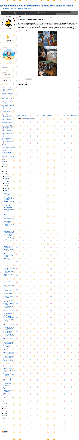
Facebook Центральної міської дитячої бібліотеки (7, 103)
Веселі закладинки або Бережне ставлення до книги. (9, 339)
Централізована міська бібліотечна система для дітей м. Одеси (36, 5)
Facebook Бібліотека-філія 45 (7, 139)
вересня (6, 179)
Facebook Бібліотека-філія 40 (7, 136)
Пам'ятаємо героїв (7, 393)
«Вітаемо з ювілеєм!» (8, 387)
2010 (4, 415)
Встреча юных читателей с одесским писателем (9, 325)
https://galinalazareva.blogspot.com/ (8, 150)
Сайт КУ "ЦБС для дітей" (7, 87)
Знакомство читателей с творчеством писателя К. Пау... (9, 343)
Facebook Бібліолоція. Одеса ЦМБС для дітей (7, 101)
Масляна (6, 287)
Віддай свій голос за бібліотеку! (8, 13)
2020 (4, 169)
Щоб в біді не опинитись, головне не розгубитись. (9, 250)
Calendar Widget (4, 84)
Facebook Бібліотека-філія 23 (7, 124)
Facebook (6, 69)
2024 (4, 162)
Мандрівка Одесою (8, 293)
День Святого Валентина (9, 309)
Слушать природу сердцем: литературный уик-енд (9, 335)
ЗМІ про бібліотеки (66, 12)
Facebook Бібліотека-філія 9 (7, 113)
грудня (6, 174)
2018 (4, 173)
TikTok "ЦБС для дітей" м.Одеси (8, 146)
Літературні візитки (8, 383)
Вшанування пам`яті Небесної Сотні (8, 259)
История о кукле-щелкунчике (7, 350)
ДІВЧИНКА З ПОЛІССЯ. (9, 201)
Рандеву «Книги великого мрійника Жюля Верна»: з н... (9, 353)
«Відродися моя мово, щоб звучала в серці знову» (9, 232)
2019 (4, 171)
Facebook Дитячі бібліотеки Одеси (8, 98)
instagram (4, 144)
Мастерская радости (8, 313)
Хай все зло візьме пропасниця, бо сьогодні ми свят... (9, 282)
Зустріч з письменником (8, 288)
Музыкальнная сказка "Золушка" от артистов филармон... (9, 198)
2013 (4, 410)
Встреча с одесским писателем (8, 391)
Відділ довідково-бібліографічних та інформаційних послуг (8, 96)
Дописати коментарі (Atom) (29, 118)
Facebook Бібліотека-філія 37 (7, 131)
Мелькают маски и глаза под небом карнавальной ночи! (9, 366)
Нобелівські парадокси (8, 253)
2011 (4, 413)
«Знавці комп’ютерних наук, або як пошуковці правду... (9, 299)
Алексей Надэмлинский (6, 152)
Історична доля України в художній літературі (9, 377)
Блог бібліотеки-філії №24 (7, 125)
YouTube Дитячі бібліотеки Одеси (8, 147)
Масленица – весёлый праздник (8, 322)
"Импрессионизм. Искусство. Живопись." (9, 229)
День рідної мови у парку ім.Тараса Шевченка (9, 205)
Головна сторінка (47, 115)
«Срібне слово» (7, 202)
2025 (4, 161)
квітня (6, 188)
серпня (6, 181)
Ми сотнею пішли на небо (9, 252)
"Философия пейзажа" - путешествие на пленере (9, 278)
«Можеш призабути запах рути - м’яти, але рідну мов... (9, 238)
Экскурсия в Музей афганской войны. (8, 332)
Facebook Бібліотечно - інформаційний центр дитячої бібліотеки (7, 109)
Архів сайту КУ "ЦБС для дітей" (8, 156)
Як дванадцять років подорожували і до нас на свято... (9, 363)
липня (6, 183)
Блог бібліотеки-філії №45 (7, 138)
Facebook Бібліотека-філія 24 (7, 127)
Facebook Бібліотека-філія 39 (7, 133)
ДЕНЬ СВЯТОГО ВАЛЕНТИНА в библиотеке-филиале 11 (9, 316)
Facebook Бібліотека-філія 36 (7, 130)
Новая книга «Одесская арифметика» (8, 247)
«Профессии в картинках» (9, 285)
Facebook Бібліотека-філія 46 (7, 141)
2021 (4, 168)
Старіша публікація (72, 115)
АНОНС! (6, 226)
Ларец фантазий (7, 336)
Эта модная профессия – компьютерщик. (9, 307)
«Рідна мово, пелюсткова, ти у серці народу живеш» (9, 244)
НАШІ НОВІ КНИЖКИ (8, 207)
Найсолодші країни (8, 348)
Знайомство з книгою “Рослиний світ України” (9, 241)
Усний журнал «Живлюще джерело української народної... (9, 296)
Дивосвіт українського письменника (8, 222)
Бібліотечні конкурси (21, 13)
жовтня (6, 178)
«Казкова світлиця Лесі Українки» (8, 212)
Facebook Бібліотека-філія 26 (7, 128)
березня (6, 190)
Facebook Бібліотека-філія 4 (7, 111)
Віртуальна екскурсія (8, 368)
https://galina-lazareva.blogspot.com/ (8, 149)
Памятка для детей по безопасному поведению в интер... (9, 215)
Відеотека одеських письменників (33, 13)
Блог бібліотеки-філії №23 (7, 122)
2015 (4, 406)
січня (6, 401)
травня (6, 186)
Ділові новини (57, 12)
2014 (4, 408)
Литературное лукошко (8, 360)
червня (6, 185)
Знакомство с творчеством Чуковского (9, 210)
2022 (4, 166)
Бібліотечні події (5, 12)
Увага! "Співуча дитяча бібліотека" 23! (8, 272)
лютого (6, 192)
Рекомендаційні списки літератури (48, 13)
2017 (4, 403)
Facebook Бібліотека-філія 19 (7, 117)
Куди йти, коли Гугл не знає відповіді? (45, 12)
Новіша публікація (23, 115)
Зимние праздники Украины (9, 279)
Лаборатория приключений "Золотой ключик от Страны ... (9, 328)
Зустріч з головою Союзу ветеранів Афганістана (9, 265)
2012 (4, 411)
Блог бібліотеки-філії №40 (7, 135)
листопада (7, 176)
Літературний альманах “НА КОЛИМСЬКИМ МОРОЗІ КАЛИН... (9, 268)
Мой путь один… (7, 388)
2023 (4, 164)
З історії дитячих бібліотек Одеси (17, 12)
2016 (4, 404)
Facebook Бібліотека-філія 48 (7, 142)
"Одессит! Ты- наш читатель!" (8, 291)
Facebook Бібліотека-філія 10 (7, 114)
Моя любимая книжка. (8, 301)
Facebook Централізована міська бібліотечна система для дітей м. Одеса (8, 93)
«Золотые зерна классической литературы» (7, 194)
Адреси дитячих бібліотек (31, 12)
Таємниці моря (7, 346)
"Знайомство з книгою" (8, 385)
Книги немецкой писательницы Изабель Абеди (9, 262)
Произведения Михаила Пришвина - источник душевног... (8, 380)
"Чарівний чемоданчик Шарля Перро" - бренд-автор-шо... (9, 374)
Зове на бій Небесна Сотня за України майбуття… (9, 235)
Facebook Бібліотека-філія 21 (7, 119)
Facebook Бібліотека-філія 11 (7, 116)
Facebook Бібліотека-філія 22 (7, 121)
